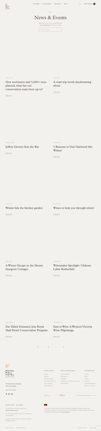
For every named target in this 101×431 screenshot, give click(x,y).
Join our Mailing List (45, 25)
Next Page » (63, 346)
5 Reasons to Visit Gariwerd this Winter (72, 149)
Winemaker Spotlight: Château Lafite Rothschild (72, 267)
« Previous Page (37, 346)
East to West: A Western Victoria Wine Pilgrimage (72, 328)
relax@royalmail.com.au (12, 410)
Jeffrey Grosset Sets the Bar (22, 147)
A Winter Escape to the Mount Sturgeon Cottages (24, 267)
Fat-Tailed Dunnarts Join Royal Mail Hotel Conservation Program (27, 328)
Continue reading (65, 412)
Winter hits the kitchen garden (24, 208)
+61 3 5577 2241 (11, 390)
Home (50, 12)
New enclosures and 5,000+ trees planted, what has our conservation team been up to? (26, 86)
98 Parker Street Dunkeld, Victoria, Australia (13, 385)
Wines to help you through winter (73, 208)
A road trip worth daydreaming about (72, 84)
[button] (89, 3)
